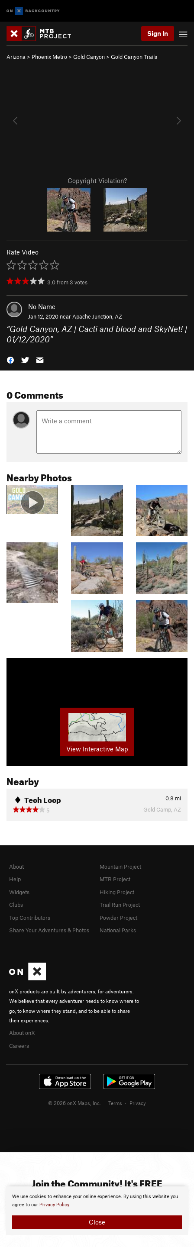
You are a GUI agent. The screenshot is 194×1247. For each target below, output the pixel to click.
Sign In (157, 33)
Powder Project (118, 917)
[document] (97, 1210)
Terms (115, 1103)
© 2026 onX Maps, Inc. (74, 1103)
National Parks (118, 930)
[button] (10, 359)
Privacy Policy (54, 1205)
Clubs (16, 904)
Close (97, 1222)
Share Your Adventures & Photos (49, 930)
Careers (19, 1045)
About (16, 866)
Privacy (137, 1103)
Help (15, 879)
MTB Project (115, 879)
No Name (41, 306)
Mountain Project (120, 866)
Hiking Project (117, 892)
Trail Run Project (120, 904)
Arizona (16, 56)
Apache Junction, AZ (97, 316)
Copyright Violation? (97, 180)
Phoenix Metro (49, 56)
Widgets (19, 892)
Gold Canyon (89, 56)
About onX (22, 1032)
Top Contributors (29, 917)
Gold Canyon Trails (134, 56)
